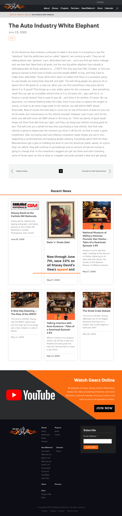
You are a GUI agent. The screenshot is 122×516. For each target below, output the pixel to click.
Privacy (44, 511)
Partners (75, 8)
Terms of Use (72, 511)
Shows (55, 8)
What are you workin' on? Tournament (46, 465)
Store (99, 8)
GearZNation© (88, 8)
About (47, 8)
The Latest (45, 451)
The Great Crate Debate (96, 311)
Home (12, 14)
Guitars (57, 435)
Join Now (104, 408)
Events (58, 451)
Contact (100, 2)
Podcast (44, 441)
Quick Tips (45, 478)
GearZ (43, 431)
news (19, 14)
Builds (57, 431)
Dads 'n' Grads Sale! (58, 242)
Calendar (109, 8)
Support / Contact (57, 511)
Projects (65, 8)
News (12, 38)
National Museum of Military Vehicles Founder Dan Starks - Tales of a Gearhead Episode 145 (95, 239)
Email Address (90, 436)
